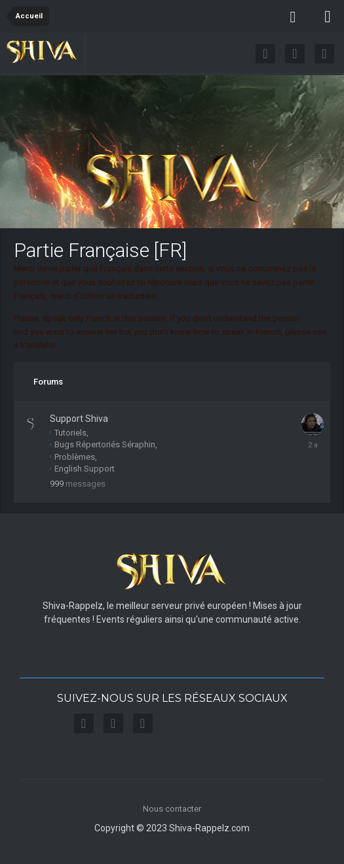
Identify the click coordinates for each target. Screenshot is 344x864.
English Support (82, 469)
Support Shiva (79, 418)
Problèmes (72, 457)
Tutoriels (68, 433)
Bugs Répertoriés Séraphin (102, 444)
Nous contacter (172, 809)
